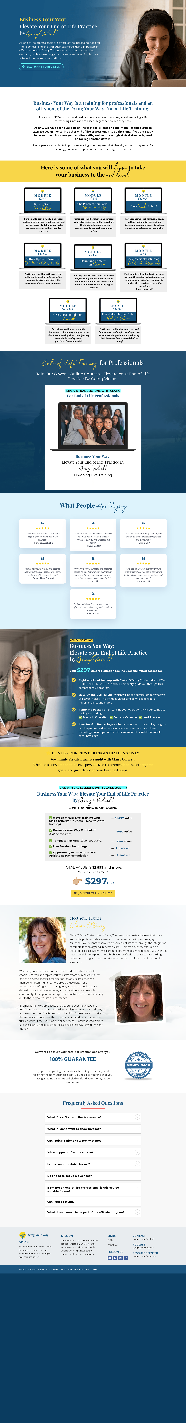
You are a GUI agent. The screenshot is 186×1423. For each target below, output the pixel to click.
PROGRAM (113, 1245)
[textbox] (93, 475)
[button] (137, 1117)
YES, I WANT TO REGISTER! (42, 66)
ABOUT (111, 1240)
